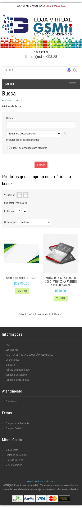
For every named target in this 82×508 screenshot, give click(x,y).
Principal (7, 100)
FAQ (8, 344)
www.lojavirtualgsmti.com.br (41, 481)
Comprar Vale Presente (17, 423)
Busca (19, 100)
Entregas (10, 364)
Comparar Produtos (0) (15, 203)
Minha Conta (12, 450)
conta (46, 6)
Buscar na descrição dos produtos (29, 148)
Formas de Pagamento (17, 379)
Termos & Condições (16, 374)
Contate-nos (12, 401)
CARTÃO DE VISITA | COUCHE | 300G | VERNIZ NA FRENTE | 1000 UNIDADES (60, 281)
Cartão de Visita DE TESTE (21, 278)
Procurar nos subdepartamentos (22, 139)
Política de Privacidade (17, 369)
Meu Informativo (14, 465)
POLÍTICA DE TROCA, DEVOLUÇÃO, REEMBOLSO (30, 354)
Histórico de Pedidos (17, 455)
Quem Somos (12, 359)
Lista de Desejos (14, 460)
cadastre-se (59, 6)
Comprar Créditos (14, 428)
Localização (12, 349)
